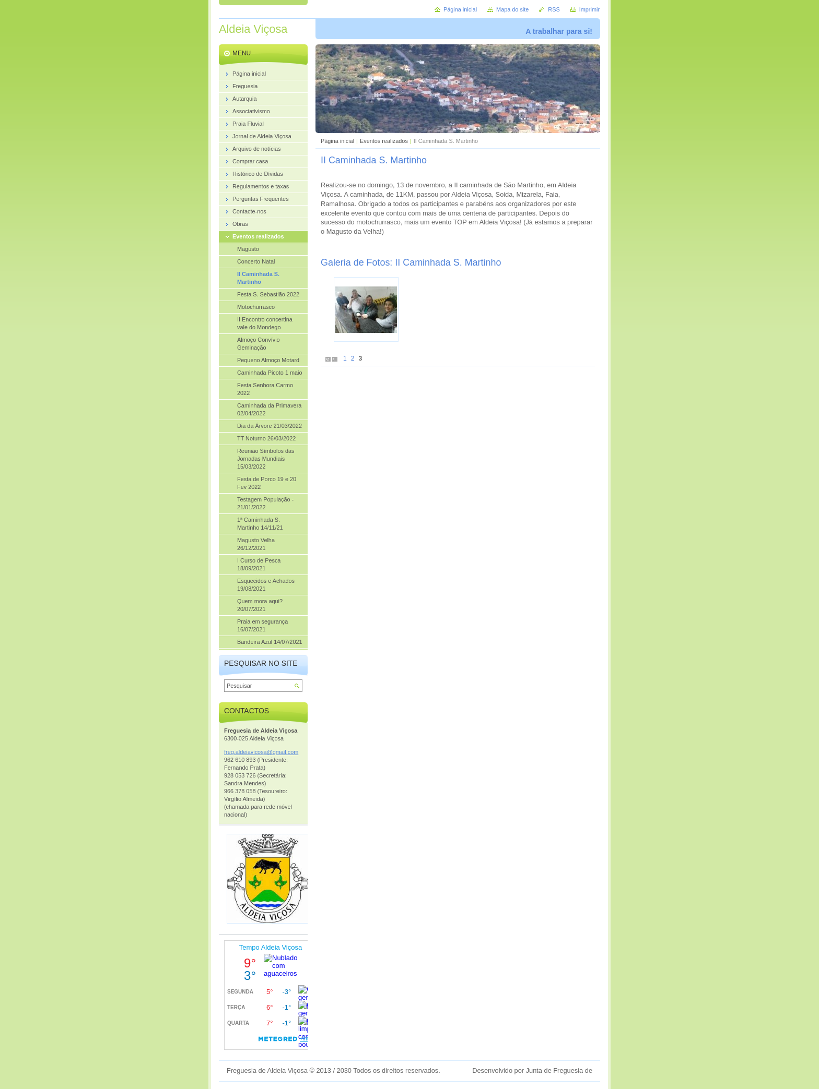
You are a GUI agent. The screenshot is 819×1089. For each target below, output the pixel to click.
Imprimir (589, 9)
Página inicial (337, 141)
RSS (553, 9)
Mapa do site (512, 9)
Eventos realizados (384, 141)
